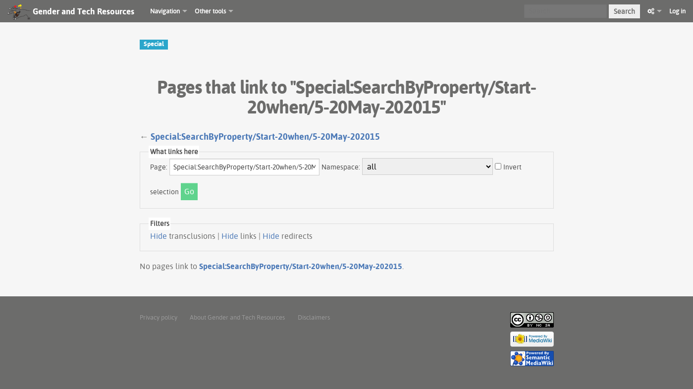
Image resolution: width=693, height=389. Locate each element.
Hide (158, 236)
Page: (158, 167)
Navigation (165, 11)
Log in (677, 11)
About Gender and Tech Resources (237, 317)
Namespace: (340, 167)
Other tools (210, 11)
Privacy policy (158, 317)
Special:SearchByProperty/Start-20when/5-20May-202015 (265, 136)
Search (624, 11)
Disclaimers (314, 317)
